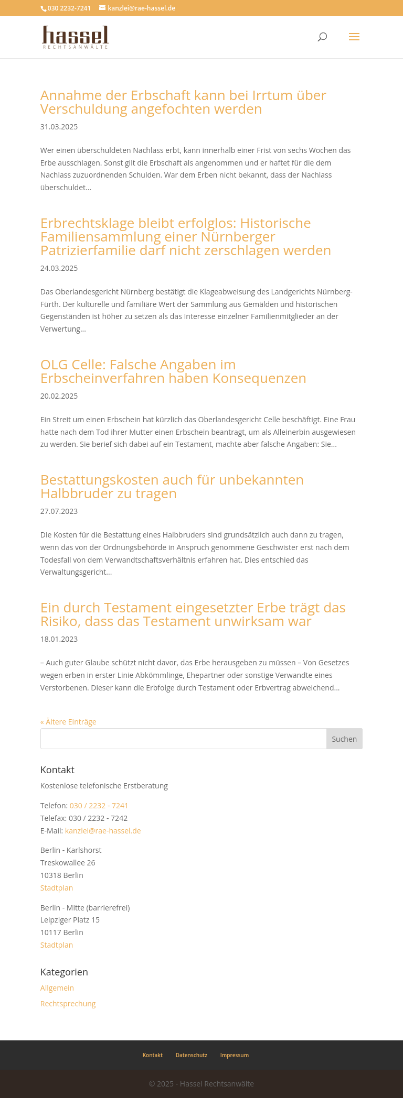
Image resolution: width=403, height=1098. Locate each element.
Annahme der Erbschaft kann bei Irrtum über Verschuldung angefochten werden (183, 101)
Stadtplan (56, 888)
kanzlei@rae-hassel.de (103, 831)
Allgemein (57, 988)
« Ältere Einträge (68, 722)
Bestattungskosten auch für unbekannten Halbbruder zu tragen (172, 486)
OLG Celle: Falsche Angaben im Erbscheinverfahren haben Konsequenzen (173, 371)
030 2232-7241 (69, 8)
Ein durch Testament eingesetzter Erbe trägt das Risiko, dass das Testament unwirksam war (193, 614)
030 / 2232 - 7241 (99, 805)
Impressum (234, 1055)
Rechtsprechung (68, 1003)
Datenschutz (191, 1055)
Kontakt (153, 1055)
